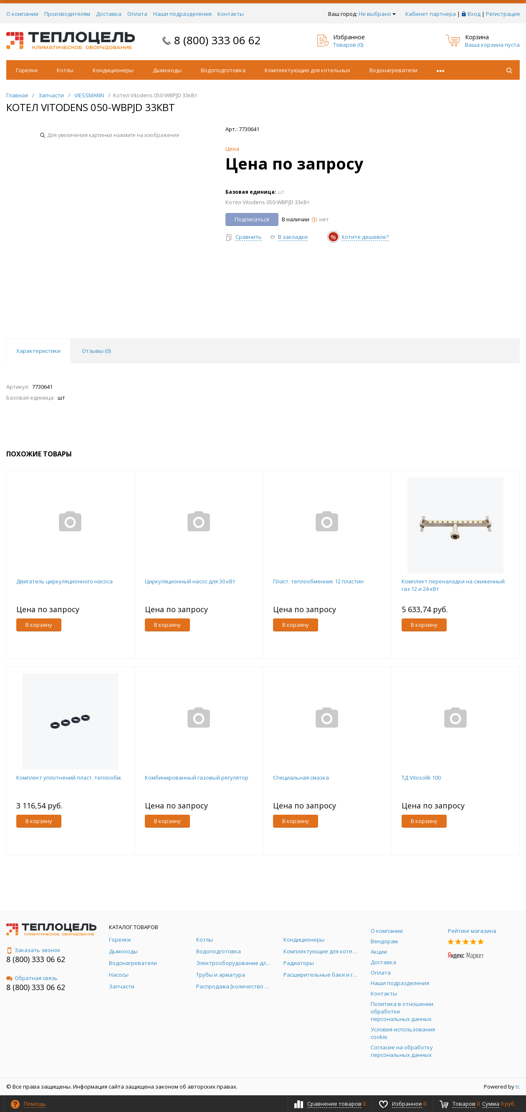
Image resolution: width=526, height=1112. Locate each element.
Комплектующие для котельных (307, 70)
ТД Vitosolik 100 (421, 777)
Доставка (108, 14)
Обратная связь (32, 978)
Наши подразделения (182, 14)
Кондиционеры (113, 70)
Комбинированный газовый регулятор (196, 777)
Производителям (67, 14)
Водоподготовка (223, 70)
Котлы (65, 70)
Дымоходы (167, 70)
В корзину (38, 624)
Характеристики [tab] (38, 351)
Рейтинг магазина (472, 931)
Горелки (27, 70)
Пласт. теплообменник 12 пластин (318, 581)
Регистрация (503, 14)
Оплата (137, 14)
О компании (22, 14)
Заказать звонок (33, 950)
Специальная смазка (301, 777)
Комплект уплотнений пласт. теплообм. (69, 777)
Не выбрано (377, 14)
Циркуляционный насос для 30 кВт (190, 581)
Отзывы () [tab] (96, 351)
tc (518, 1086)
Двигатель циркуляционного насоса (64, 581)
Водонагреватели (393, 70)
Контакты (230, 14)
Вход (474, 14)
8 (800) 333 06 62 (217, 40)
